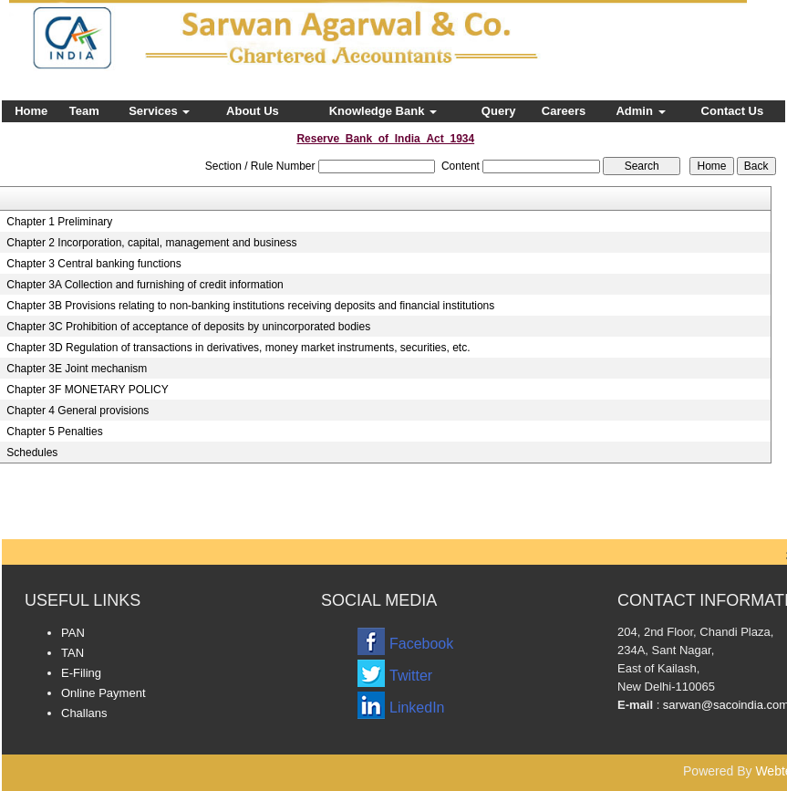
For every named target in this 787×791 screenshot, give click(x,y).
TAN (72, 653)
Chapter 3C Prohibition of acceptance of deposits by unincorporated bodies (188, 326)
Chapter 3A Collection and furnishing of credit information (145, 284)
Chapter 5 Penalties (54, 431)
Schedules (31, 452)
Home (31, 111)
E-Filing (81, 673)
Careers (563, 111)
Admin (640, 111)
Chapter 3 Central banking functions (93, 263)
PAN (73, 633)
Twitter (410, 675)
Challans (84, 713)
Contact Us (732, 111)
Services (159, 111)
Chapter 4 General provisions (77, 410)
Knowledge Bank (383, 111)
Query (499, 111)
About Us (252, 111)
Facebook (421, 643)
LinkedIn (417, 707)
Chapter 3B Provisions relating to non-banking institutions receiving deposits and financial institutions (250, 305)
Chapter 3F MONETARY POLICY (87, 389)
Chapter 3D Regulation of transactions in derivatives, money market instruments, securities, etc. (238, 347)
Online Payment (103, 693)
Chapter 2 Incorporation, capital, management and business (151, 242)
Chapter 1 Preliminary (59, 221)
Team (84, 111)
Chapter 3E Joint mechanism (76, 368)
